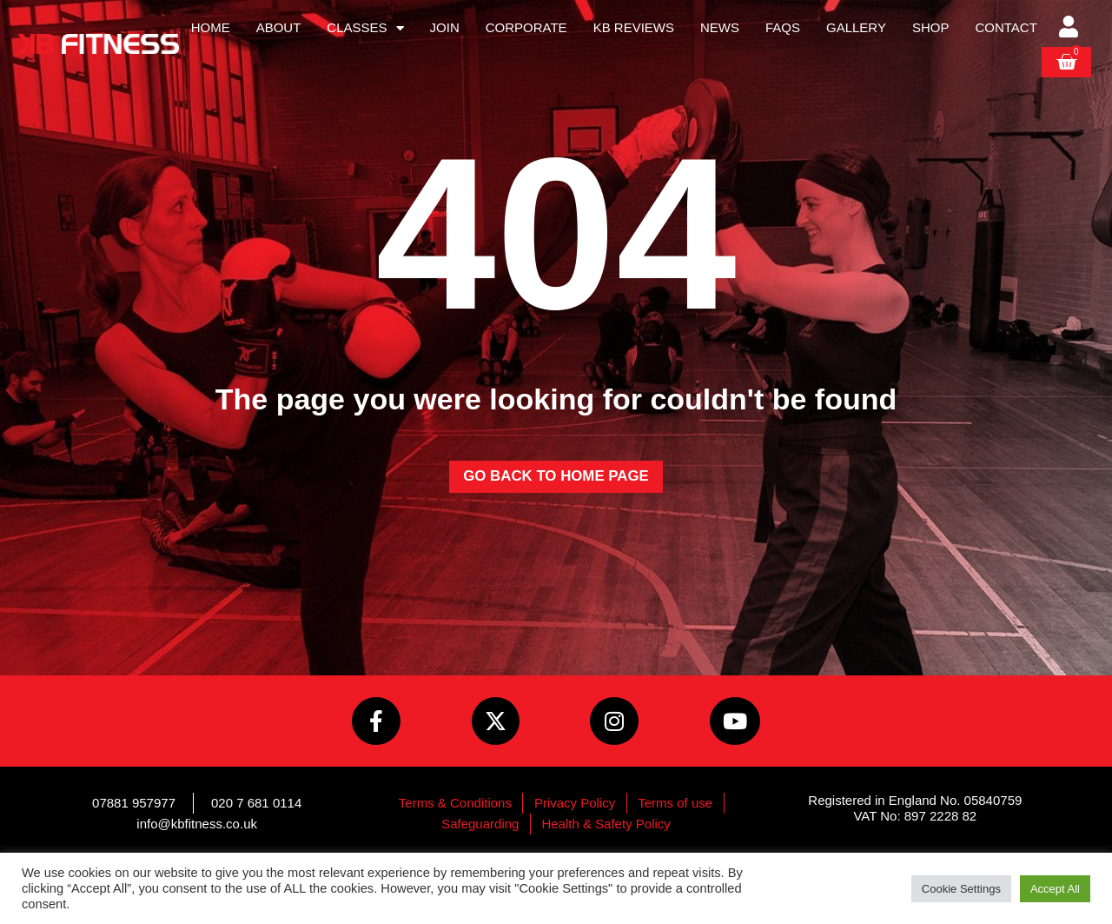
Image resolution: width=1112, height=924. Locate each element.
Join (445, 27)
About (278, 27)
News (719, 27)
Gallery (856, 27)
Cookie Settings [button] (961, 888)
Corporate (526, 27)
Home (210, 27)
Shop (931, 27)
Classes (365, 28)
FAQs (782, 27)
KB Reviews (633, 27)
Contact (1005, 27)
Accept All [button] (1055, 888)
